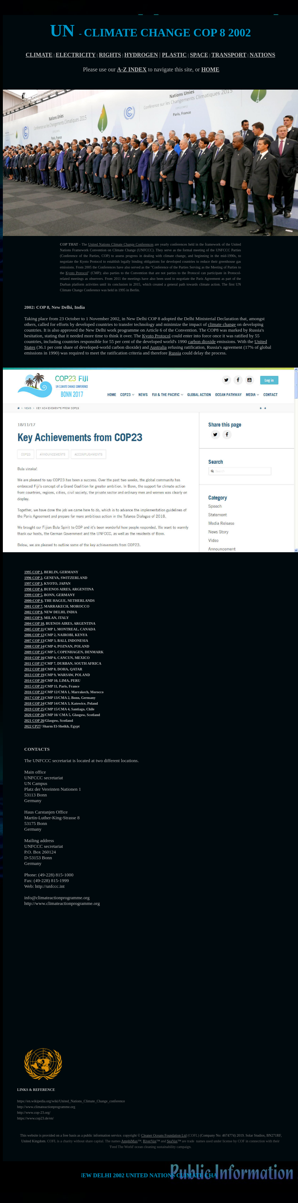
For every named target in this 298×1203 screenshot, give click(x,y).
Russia (175, 353)
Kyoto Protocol (77, 273)
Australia (158, 347)
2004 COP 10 (34, 623)
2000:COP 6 (33, 601)
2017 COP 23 (34, 698)
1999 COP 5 (33, 595)
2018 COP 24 (34, 703)
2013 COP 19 (34, 675)
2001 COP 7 (33, 606)
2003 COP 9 (33, 618)
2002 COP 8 (33, 612)
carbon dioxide (202, 341)
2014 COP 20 (34, 681)
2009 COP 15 (34, 652)
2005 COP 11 (34, 629)
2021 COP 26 (34, 721)
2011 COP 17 (34, 663)
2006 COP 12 (34, 635)
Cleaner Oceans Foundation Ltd (163, 1135)
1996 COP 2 (33, 578)
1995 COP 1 (33, 572)
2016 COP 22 (34, 692)
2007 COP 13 (34, 641)
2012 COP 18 (34, 669)
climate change (222, 324)
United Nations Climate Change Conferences (120, 244)
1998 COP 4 (33, 589)
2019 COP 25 (34, 709)
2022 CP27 (32, 726)
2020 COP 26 (34, 715)
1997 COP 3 (33, 583)
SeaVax (172, 1141)
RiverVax (149, 1141)
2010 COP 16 (34, 658)
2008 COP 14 (34, 646)
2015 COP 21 (34, 686)
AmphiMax (129, 1141)
